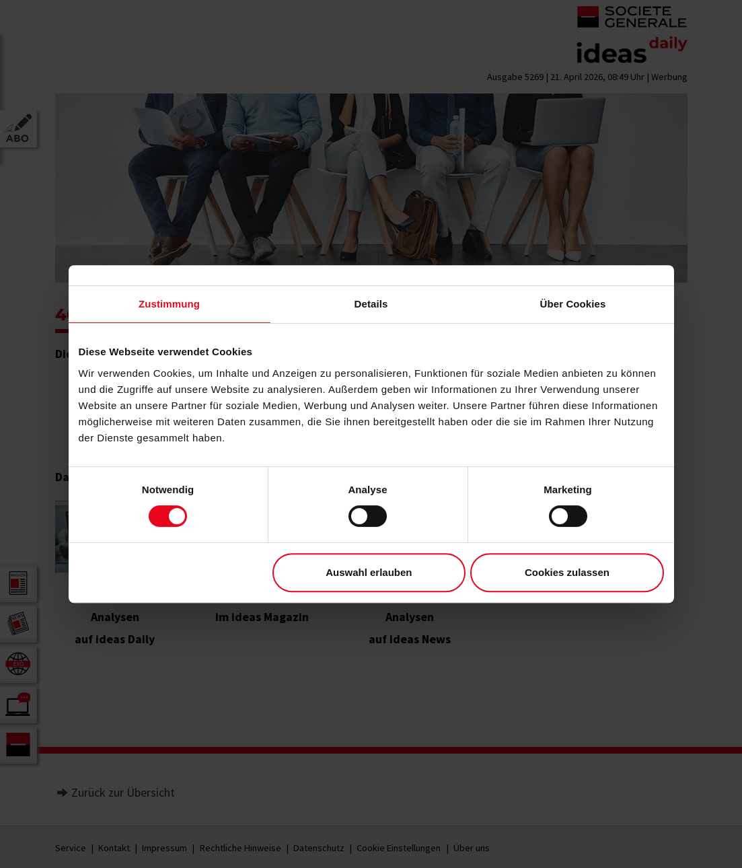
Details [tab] (371, 304)
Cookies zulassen (567, 572)
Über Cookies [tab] (573, 304)
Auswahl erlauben (369, 572)
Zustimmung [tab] (169, 304)
